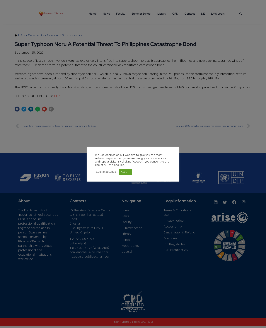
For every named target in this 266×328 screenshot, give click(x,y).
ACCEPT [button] (125, 171)
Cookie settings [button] (106, 171)
